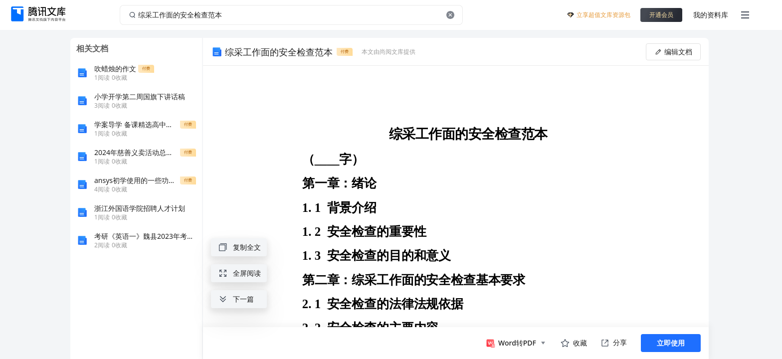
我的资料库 (710, 14)
